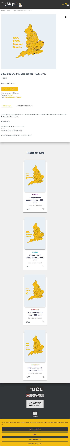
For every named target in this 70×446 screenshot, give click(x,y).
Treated (8, 10)
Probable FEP (35, 309)
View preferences (35, 439)
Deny (35, 434)
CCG (9, 97)
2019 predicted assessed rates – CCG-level (35, 200)
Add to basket (8, 89)
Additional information (25, 106)
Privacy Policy (64, 422)
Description (7, 106)
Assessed (35, 194)
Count (13, 97)
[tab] (8, 106)
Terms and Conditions (55, 422)
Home (3, 10)
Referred (35, 252)
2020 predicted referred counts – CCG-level (35, 257)
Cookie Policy (31, 443)
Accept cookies (35, 429)
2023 (6, 97)
